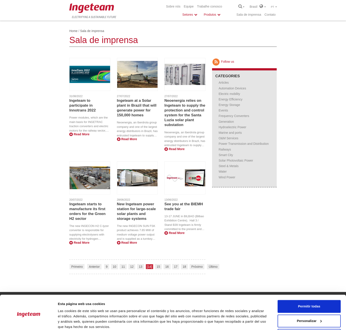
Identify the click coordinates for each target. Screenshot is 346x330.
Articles (224, 82)
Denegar (309, 318)
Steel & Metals (229, 166)
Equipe (189, 6)
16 (167, 266)
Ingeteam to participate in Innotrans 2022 (82, 105)
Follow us (223, 61)
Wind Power (227, 177)
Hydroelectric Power (232, 127)
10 (114, 266)
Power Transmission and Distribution (244, 143)
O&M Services (228, 138)
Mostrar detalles (71, 321)
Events (223, 110)
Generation (226, 121)
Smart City (226, 155)
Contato (270, 14)
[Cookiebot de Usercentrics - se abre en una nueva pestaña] (28, 321)
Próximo (197, 266)
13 (140, 266)
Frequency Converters (234, 116)
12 (132, 266)
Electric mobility (229, 94)
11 (123, 266)
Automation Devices (232, 88)
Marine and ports (230, 132)
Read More (79, 134)
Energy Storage (229, 105)
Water (223, 171)
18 (184, 266)
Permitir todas (309, 289)
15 (158, 266)
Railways (225, 149)
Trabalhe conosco (209, 6)
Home (73, 31)
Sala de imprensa (249, 14)
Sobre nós (173, 6)
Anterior (94, 266)
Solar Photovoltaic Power (236, 160)
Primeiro (77, 266)
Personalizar (309, 303)
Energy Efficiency (231, 99)
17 (175, 266)
